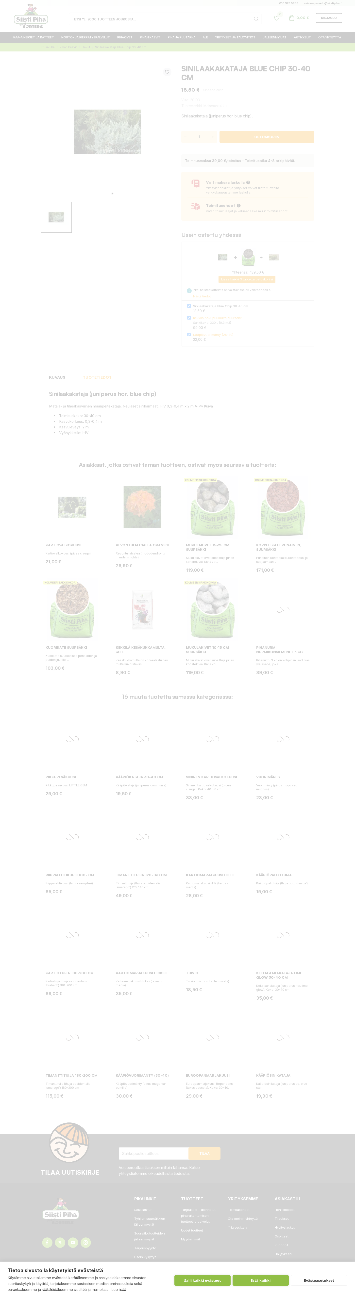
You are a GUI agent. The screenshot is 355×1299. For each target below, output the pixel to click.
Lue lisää (118, 1289)
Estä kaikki (260, 1280)
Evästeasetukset (319, 1280)
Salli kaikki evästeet (202, 1280)
